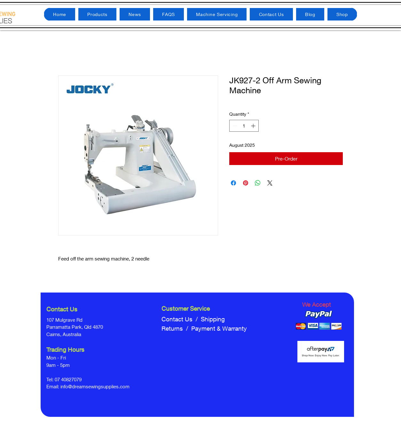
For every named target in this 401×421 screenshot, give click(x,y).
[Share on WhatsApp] (258, 183)
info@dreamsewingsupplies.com (95, 386)
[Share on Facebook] (233, 183)
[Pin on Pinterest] (245, 183)
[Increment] (254, 125)
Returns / (176, 328)
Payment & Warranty (219, 328)
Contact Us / (181, 319)
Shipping (213, 319)
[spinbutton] (244, 125)
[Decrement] (234, 125)
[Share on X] (270, 183)
